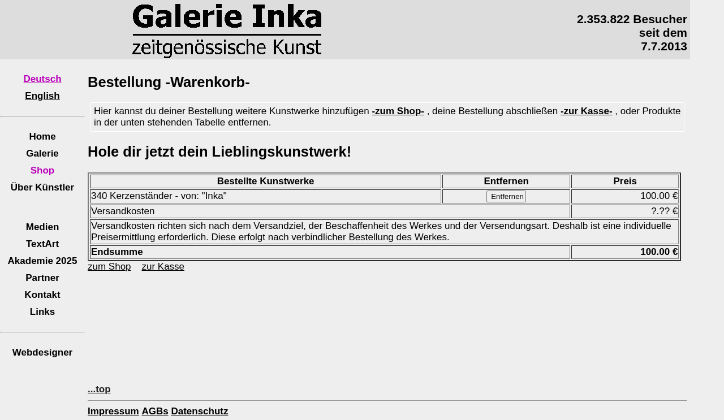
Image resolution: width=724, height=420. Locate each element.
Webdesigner (42, 352)
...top (99, 389)
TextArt (42, 244)
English (42, 95)
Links (42, 311)
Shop (43, 170)
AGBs (154, 411)
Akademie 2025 (42, 261)
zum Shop (109, 266)
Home (42, 136)
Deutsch (42, 78)
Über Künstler (42, 187)
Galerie (42, 153)
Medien (42, 227)
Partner (42, 277)
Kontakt (42, 294)
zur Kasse (162, 266)
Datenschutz (199, 411)
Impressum (113, 411)
